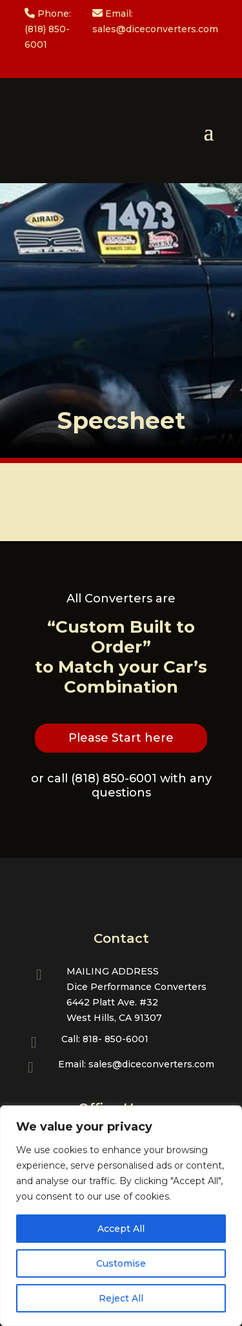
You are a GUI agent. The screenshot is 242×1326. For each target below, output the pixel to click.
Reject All (121, 1298)
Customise (121, 1263)
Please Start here (121, 738)
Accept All (121, 1228)
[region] (121, 1215)
